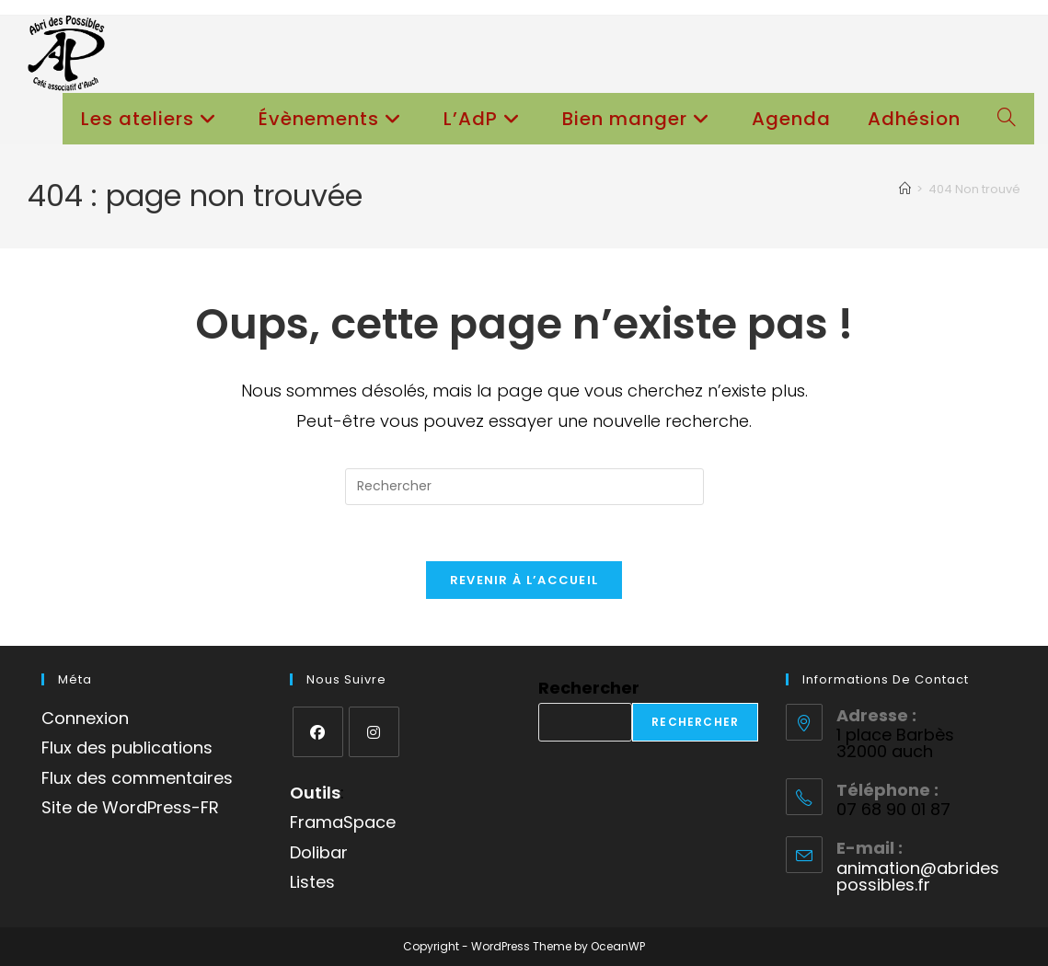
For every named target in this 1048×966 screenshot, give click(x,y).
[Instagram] (374, 732)
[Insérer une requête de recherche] (524, 486)
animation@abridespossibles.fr (917, 876)
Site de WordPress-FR (130, 807)
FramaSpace (343, 822)
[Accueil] (905, 189)
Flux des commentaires (137, 777)
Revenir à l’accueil (524, 580)
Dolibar (319, 852)
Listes (312, 881)
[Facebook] (318, 732)
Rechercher (588, 687)
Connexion (85, 718)
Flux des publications (127, 747)
